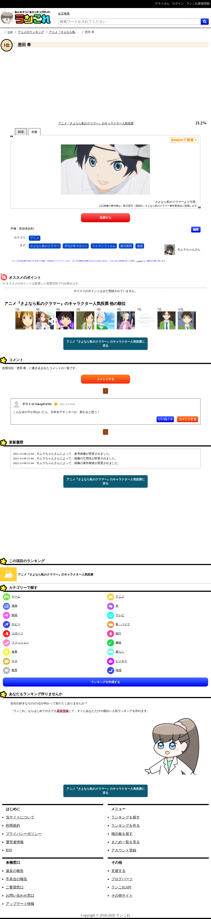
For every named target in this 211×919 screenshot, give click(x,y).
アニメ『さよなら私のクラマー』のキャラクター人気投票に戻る (105, 343)
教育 (10, 670)
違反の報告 (15, 871)
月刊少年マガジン (75, 246)
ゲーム (11, 596)
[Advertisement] (105, 84)
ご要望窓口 (15, 887)
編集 (196, 229)
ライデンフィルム (104, 246)
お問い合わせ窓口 (20, 895)
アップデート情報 (20, 904)
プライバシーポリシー (23, 834)
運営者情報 (15, 842)
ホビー (11, 624)
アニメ (34, 238)
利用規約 (13, 825)
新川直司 (126, 246)
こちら (139, 261)
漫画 (140, 246)
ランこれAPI (121, 887)
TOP (10, 32)
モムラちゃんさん (189, 249)
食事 (10, 651)
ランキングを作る (125, 825)
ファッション (16, 642)
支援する (118, 871)
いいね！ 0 (165, 419)
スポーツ (13, 633)
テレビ (115, 615)
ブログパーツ (122, 879)
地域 (114, 670)
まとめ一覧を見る (125, 842)
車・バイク (118, 624)
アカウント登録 (123, 850)
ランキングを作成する (105, 682)
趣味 (114, 642)
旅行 (114, 633)
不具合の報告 (16, 879)
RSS (9, 850)
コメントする (105, 379)
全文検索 (64, 13)
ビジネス (117, 661)
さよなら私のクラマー (44, 246)
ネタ (10, 661)
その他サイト (122, 895)
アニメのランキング (31, 32)
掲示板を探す (122, 834)
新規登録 (62, 711)
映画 (10, 615)
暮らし (115, 651)
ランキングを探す (125, 817)
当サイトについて (20, 817)
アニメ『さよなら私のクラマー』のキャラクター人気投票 (96, 123)
